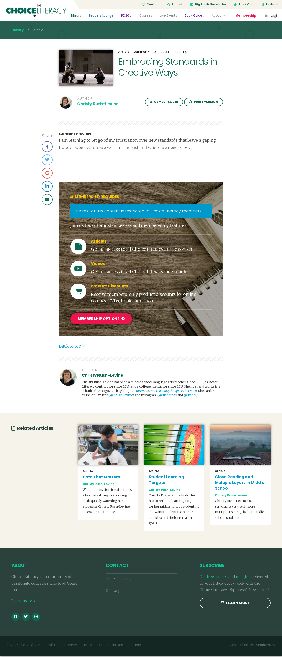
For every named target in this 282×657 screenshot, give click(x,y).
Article (123, 53)
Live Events (168, 15)
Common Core (144, 53)
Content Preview (75, 135)
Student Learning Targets (166, 480)
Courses (145, 15)
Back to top (72, 347)
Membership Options (101, 320)
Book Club (244, 4)
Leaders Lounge (101, 15)
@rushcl (190, 396)
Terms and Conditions (125, 646)
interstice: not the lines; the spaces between (166, 392)
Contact (151, 4)
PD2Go (126, 15)
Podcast (270, 4)
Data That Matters (101, 478)
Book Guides (194, 15)
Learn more (23, 602)
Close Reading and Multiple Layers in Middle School (239, 483)
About (219, 15)
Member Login (164, 103)
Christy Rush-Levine (98, 105)
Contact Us (118, 580)
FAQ (112, 592)
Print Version (203, 103)
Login (271, 15)
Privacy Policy (91, 646)
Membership (245, 15)
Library (76, 15)
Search (175, 4)
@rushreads (168, 396)
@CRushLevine (121, 396)
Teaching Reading (173, 53)
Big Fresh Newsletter (208, 4)
